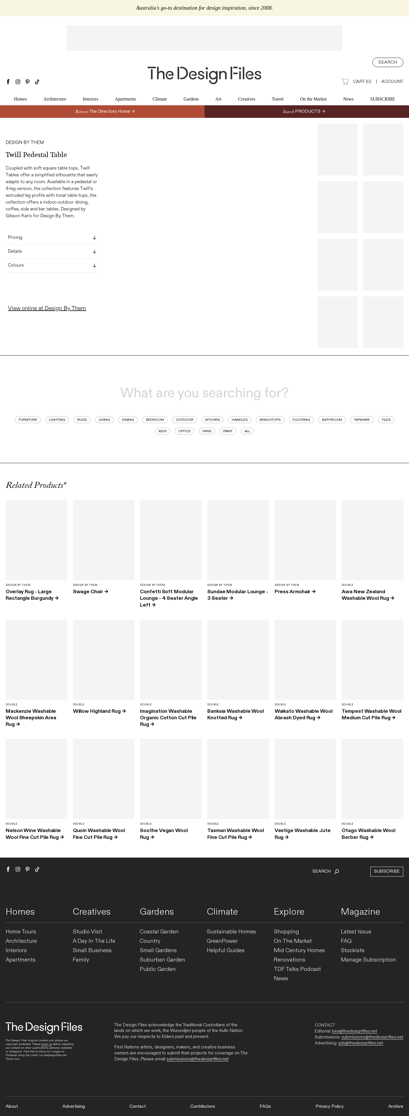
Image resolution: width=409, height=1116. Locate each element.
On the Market (313, 100)
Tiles (386, 419)
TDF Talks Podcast (297, 969)
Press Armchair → (295, 591)
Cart (356, 81)
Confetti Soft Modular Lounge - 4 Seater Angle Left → (169, 598)
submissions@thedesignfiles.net (197, 1059)
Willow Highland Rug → (99, 711)
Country (150, 941)
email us (46, 1044)
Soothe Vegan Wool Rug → (163, 833)
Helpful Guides (226, 950)
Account (392, 82)
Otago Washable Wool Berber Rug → (368, 833)
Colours (52, 265)
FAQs (265, 1106)
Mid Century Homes (299, 950)
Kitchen (212, 419)
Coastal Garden (159, 931)
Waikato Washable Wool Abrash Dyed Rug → (304, 714)
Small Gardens (158, 950)
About (12, 1106)
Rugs (82, 419)
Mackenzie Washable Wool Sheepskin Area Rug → (31, 718)
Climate (160, 100)
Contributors (202, 1106)
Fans (207, 431)
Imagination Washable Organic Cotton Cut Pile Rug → (168, 718)
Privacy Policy (330, 1106)
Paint (228, 431)
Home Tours (21, 931)
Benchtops (270, 419)
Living (104, 419)
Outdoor (184, 419)
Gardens (191, 100)
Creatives (246, 100)
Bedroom (155, 419)
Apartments (125, 100)
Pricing (52, 237)
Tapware (362, 419)
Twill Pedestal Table (36, 154)
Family (81, 960)
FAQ (346, 941)
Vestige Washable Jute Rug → (303, 833)
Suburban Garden (162, 960)
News (348, 100)
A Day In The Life (94, 941)
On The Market (293, 941)
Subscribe (382, 100)
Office (184, 431)
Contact (138, 1106)
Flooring (301, 419)
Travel (277, 100)
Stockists (352, 950)
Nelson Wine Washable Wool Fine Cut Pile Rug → (35, 833)
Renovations (289, 960)
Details (52, 251)
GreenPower (222, 941)
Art (218, 100)
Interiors (90, 100)
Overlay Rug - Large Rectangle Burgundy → (32, 594)
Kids (162, 431)
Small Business (92, 950)
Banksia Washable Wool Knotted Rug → (235, 714)
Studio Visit (87, 931)
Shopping (286, 931)
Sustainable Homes (231, 931)
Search (387, 62)
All (247, 431)
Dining (128, 419)
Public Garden (158, 969)
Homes (20, 100)
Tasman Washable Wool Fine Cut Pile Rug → (235, 833)
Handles (240, 419)
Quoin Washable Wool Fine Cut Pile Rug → (99, 833)
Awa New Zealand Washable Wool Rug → (368, 594)
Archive (395, 1106)
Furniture (28, 419)
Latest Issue (356, 931)
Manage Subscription (368, 960)
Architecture (54, 100)
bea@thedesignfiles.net (354, 1031)
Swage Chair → (90, 591)
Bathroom (332, 419)
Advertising (73, 1106)
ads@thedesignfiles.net (360, 1043)
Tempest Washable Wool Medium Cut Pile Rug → (371, 714)
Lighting (57, 419)
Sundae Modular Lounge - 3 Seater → (237, 594)
